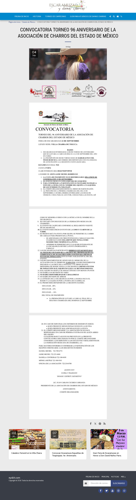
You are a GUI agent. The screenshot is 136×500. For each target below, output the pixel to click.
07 (54, 434)
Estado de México (28, 22)
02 (14, 434)
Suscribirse (119, 483)
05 (95, 434)
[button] (110, 16)
